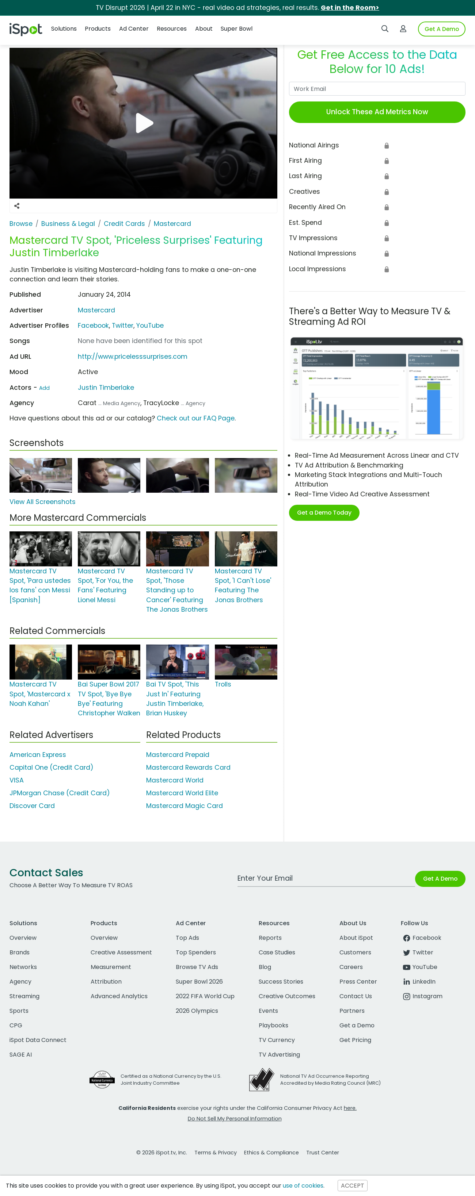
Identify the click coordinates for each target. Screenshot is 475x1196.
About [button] (204, 28)
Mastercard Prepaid (177, 754)
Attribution (106, 981)
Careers (351, 967)
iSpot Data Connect (38, 1040)
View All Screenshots (43, 501)
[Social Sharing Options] (17, 206)
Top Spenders (196, 952)
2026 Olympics (197, 1011)
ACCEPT (352, 1185)
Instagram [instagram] (421, 996)
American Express (38, 754)
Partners (352, 1011)
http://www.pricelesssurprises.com (132, 356)
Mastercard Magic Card (184, 805)
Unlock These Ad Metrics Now (377, 112)
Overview (23, 938)
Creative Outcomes (287, 996)
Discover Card (32, 805)
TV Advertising (279, 1054)
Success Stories (281, 981)
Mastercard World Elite (182, 793)
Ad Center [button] (134, 28)
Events (268, 1011)
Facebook (93, 325)
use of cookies (303, 1185)
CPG (16, 1025)
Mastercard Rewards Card (188, 767)
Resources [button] (172, 28)
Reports (270, 938)
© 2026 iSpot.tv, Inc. (161, 1152)
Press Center (358, 981)
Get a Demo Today (324, 512)
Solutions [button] (64, 28)
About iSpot (356, 938)
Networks (23, 967)
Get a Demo (357, 1025)
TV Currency (277, 1040)
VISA (17, 780)
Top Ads (187, 938)
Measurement (111, 967)
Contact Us (355, 996)
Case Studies (277, 952)
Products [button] (98, 28)
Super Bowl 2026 (199, 981)
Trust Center (322, 1152)
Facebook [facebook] (421, 938)
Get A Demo (442, 29)
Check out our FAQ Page (196, 418)
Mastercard (96, 310)
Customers (355, 952)
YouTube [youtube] (419, 967)
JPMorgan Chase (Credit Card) (60, 793)
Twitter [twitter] (417, 952)
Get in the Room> (350, 7)
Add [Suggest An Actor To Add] (44, 388)
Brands (20, 952)
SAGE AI (21, 1054)
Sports (19, 1011)
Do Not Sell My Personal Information (235, 1118)
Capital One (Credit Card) (52, 767)
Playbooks (273, 1025)
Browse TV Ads (197, 967)
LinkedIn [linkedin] (418, 981)
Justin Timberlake (106, 387)
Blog (265, 967)
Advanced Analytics (119, 996)
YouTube (150, 325)
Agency (20, 981)
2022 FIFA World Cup (205, 996)
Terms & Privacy (215, 1152)
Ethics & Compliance (271, 1152)
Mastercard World (175, 780)
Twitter (122, 325)
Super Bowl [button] (236, 28)
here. (350, 1108)
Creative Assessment (121, 952)
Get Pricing (355, 1040)
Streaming (24, 996)
